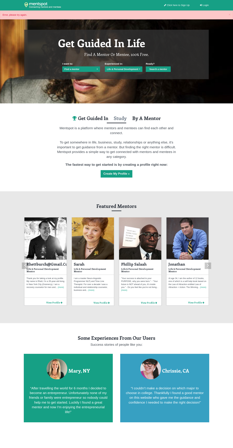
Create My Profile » (116, 173)
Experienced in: (114, 63)
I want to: (67, 63)
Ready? (150, 63)
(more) (60, 287)
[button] (25, 266)
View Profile (54, 302)
